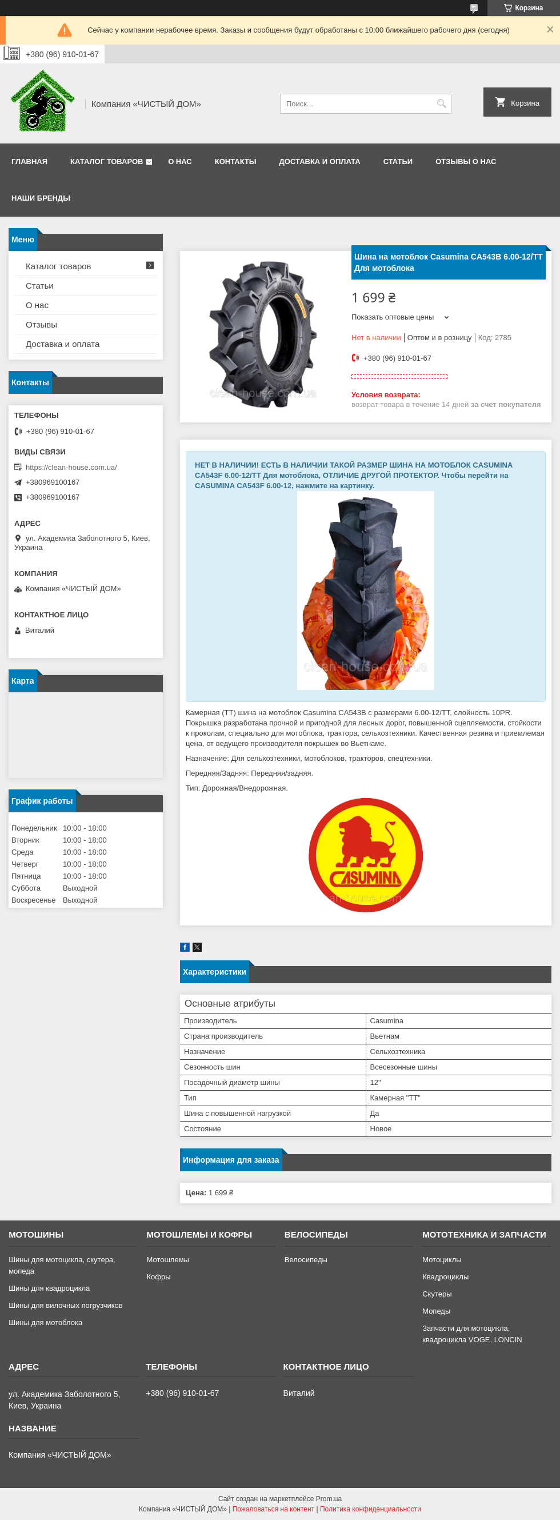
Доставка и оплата (320, 161)
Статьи (398, 161)
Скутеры (436, 1294)
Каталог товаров (106, 161)
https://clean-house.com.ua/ (71, 467)
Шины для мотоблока (45, 1322)
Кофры (158, 1276)
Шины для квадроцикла (49, 1288)
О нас (180, 161)
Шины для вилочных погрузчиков (66, 1305)
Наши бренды (40, 198)
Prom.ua (329, 1499)
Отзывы (41, 324)
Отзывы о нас (465, 161)
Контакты (236, 161)
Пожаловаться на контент (273, 1509)
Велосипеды (306, 1259)
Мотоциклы (441, 1259)
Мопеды (436, 1311)
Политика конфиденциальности (370, 1509)
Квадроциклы (445, 1276)
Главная (29, 161)
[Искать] (441, 104)
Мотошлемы (167, 1259)
